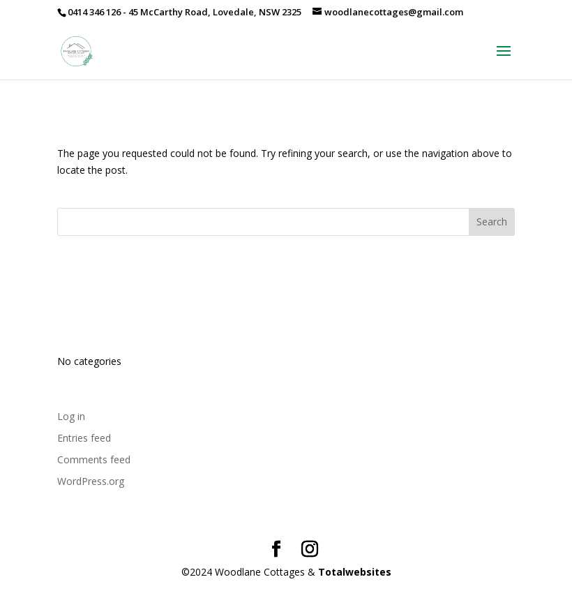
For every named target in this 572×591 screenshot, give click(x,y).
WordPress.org (90, 481)
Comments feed (93, 459)
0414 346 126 (94, 12)
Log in (71, 416)
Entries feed (84, 437)
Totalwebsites (354, 571)
